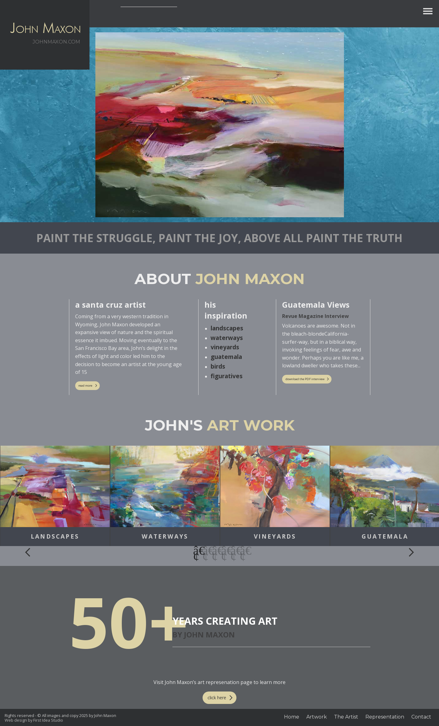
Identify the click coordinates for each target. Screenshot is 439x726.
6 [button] (243, 551)
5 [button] (234, 551)
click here (217, 698)
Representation (384, 717)
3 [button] (215, 551)
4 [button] (224, 551)
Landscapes (55, 536)
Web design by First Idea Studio (34, 720)
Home (291, 717)
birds (218, 366)
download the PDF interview (305, 379)
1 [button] (196, 551)
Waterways (165, 536)
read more (85, 386)
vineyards (225, 347)
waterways (227, 337)
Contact (421, 717)
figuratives (227, 376)
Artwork (316, 717)
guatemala (226, 356)
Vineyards (275, 536)
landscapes (227, 328)
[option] (55, 496)
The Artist (346, 717)
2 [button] (206, 551)
